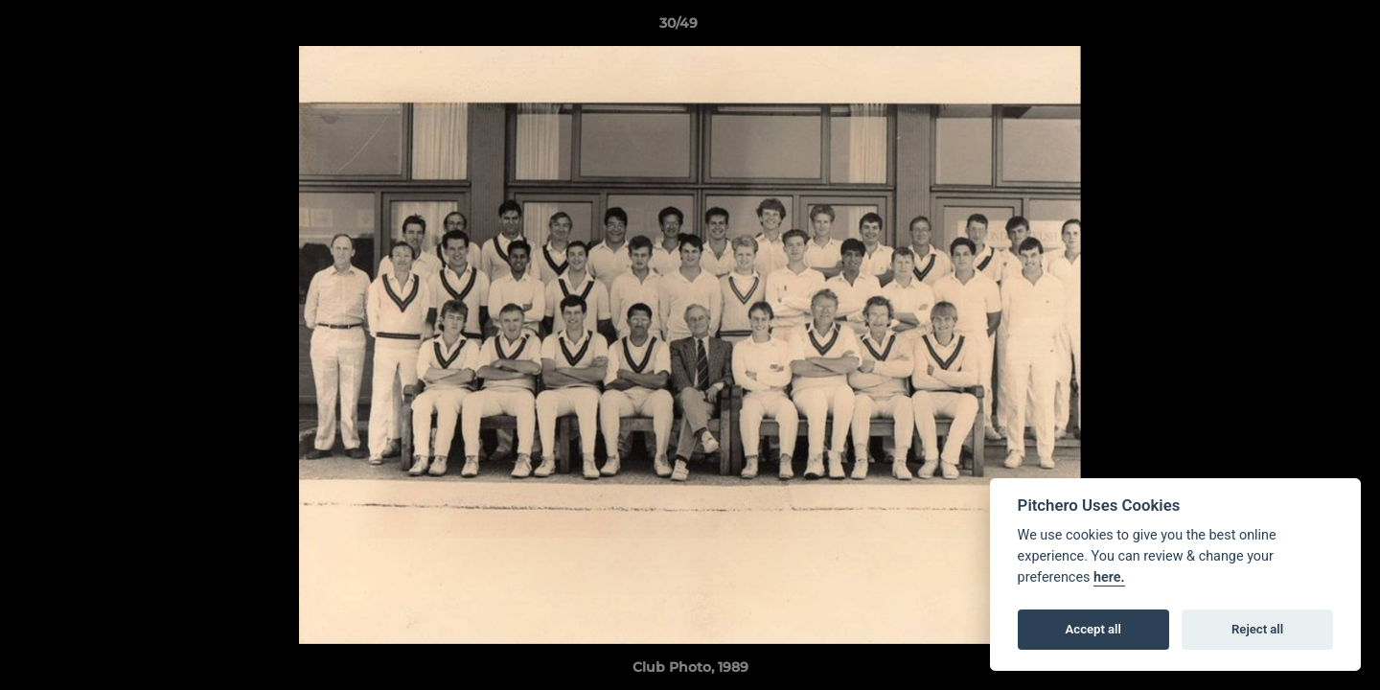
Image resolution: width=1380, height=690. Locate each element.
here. (1109, 577)
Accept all (1093, 629)
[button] (1299, 27)
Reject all (1257, 629)
